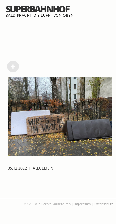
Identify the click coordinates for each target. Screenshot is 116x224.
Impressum (82, 204)
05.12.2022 (17, 168)
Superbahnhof (37, 8)
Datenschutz (103, 204)
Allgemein (43, 168)
